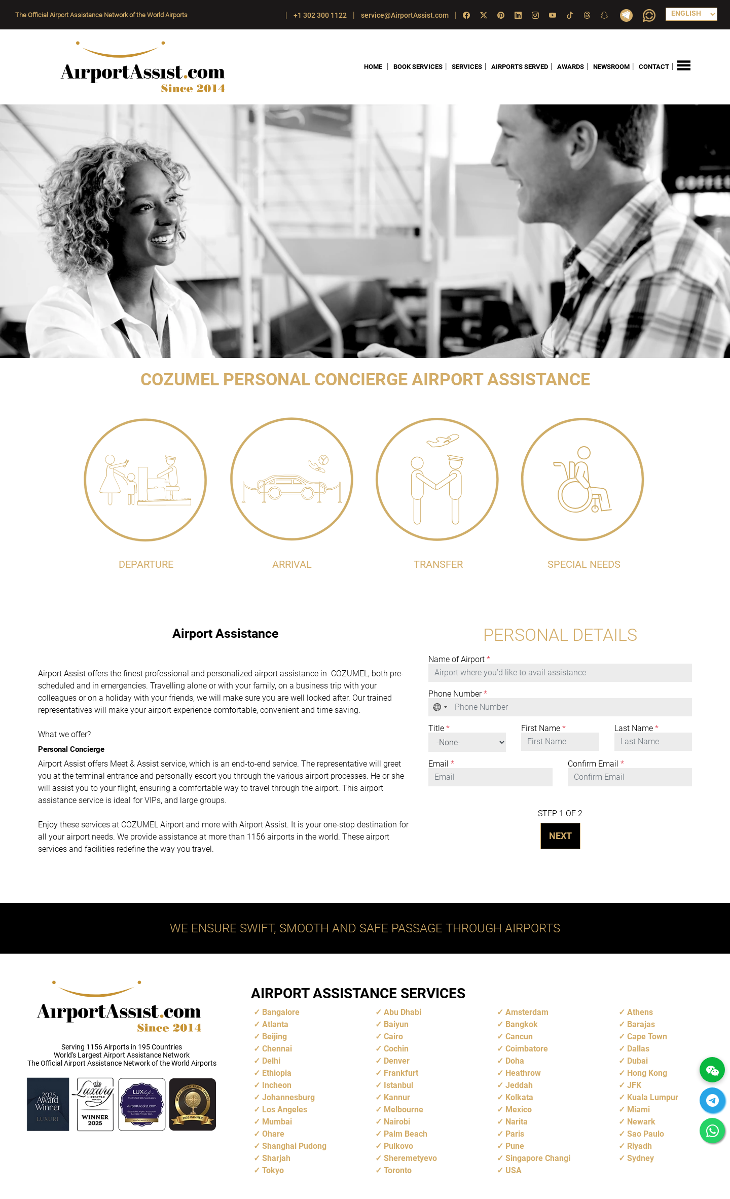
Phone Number (457, 694)
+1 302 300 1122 (320, 15)
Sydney (640, 1158)
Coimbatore (526, 1048)
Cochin (396, 1048)
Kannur (397, 1097)
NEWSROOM (611, 66)
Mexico (518, 1109)
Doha (514, 1061)
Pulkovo (398, 1146)
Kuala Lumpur (652, 1097)
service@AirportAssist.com (405, 15)
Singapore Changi (537, 1158)
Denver (397, 1061)
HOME (373, 66)
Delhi (271, 1061)
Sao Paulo (645, 1134)
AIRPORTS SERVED (519, 66)
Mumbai (277, 1122)
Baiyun (396, 1024)
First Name (543, 728)
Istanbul (398, 1085)
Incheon (276, 1085)
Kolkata (519, 1097)
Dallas (638, 1048)
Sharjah (276, 1158)
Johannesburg (288, 1097)
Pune (514, 1146)
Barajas (641, 1024)
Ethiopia (276, 1073)
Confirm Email (596, 764)
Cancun (519, 1036)
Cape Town (647, 1036)
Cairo (393, 1036)
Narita (516, 1122)
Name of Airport (459, 660)
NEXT (560, 835)
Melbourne (403, 1109)
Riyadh (639, 1146)
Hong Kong (647, 1073)
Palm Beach (405, 1134)
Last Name (636, 728)
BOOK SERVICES (418, 66)
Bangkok (521, 1024)
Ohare (273, 1134)
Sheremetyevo (410, 1158)
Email (441, 764)
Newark (641, 1122)
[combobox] (440, 707)
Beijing (274, 1036)
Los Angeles (284, 1109)
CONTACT (654, 66)
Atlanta (275, 1024)
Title (439, 728)
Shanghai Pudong (294, 1146)
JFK (634, 1085)
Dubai (637, 1061)
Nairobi (397, 1122)
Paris (514, 1134)
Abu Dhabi (402, 1012)
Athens (640, 1012)
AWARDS (570, 66)
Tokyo (273, 1170)
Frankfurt (401, 1073)
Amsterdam (527, 1012)
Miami (638, 1109)
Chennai (277, 1048)
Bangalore (281, 1012)
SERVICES (467, 66)
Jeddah (519, 1085)
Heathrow (523, 1073)
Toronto (398, 1170)
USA (513, 1170)
